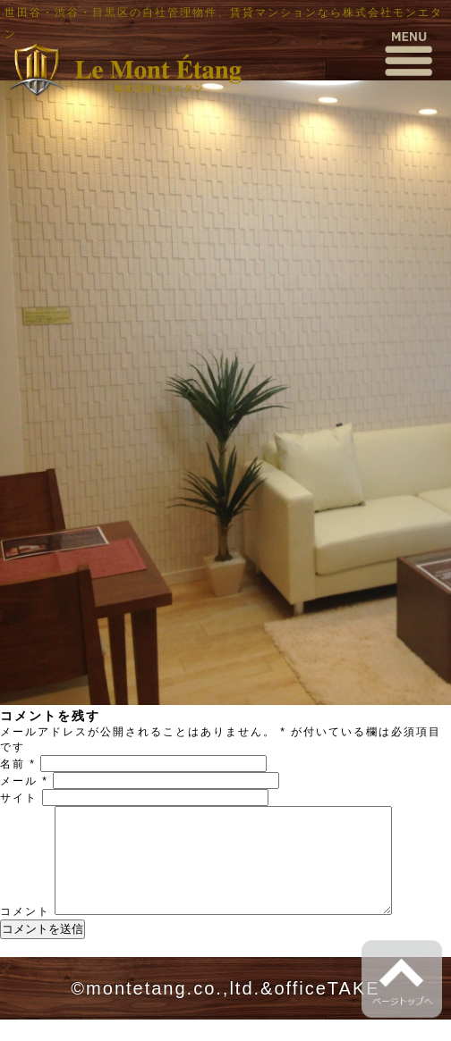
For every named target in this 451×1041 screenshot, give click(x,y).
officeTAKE (326, 1010)
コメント (25, 933)
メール (24, 781)
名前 (18, 764)
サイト (19, 798)
